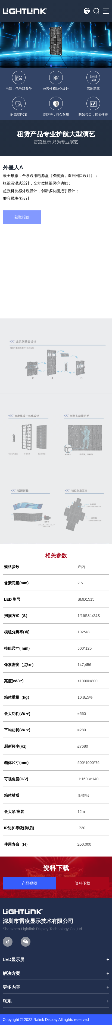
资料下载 (82, 883)
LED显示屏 (13, 960)
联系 (7, 1001)
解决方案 (11, 973)
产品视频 (29, 883)
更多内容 (11, 987)
